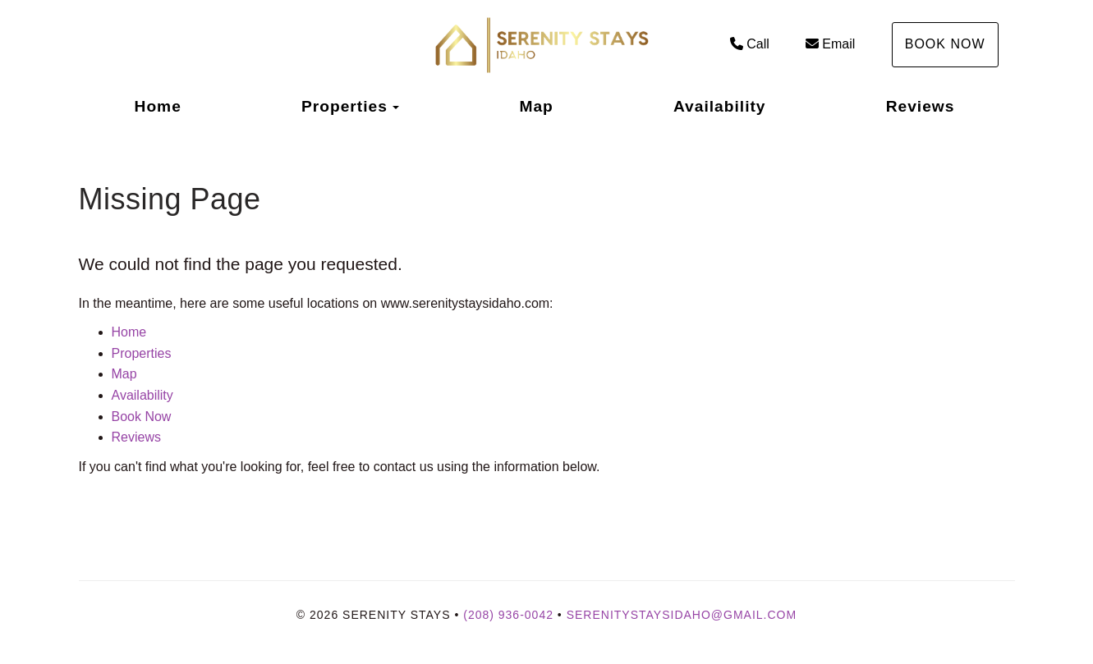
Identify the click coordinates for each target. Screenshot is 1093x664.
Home (158, 106)
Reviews (920, 106)
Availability (719, 106)
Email (830, 44)
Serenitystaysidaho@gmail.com (682, 614)
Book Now (945, 44)
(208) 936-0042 (508, 614)
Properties (344, 106)
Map (536, 106)
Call (749, 44)
